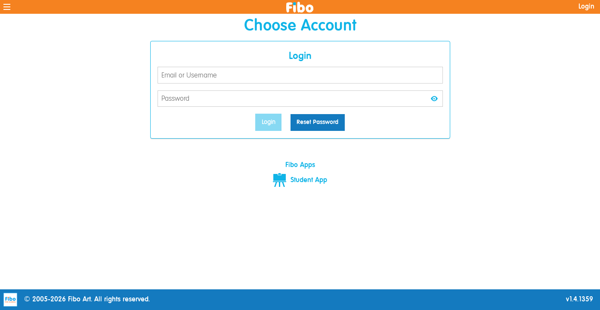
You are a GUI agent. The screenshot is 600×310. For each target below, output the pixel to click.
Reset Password (317, 122)
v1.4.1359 (579, 299)
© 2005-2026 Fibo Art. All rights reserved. (76, 300)
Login (586, 6)
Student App (300, 180)
